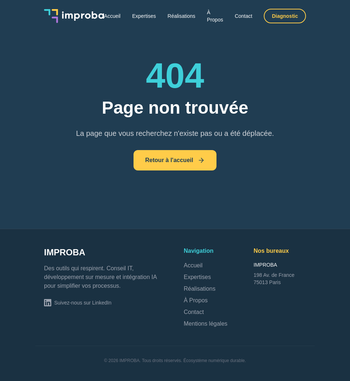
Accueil (112, 16)
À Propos (215, 16)
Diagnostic (285, 16)
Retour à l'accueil (175, 160)
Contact (243, 16)
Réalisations (181, 16)
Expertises (144, 16)
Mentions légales (205, 324)
